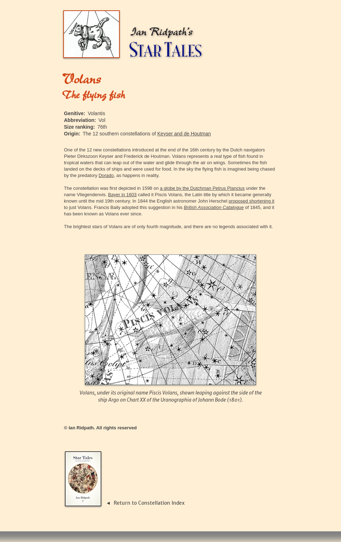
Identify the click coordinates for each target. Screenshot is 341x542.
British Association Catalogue (214, 207)
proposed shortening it (252, 201)
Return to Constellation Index (149, 503)
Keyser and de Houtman (184, 133)
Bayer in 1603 (122, 194)
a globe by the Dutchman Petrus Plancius (202, 188)
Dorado (106, 175)
